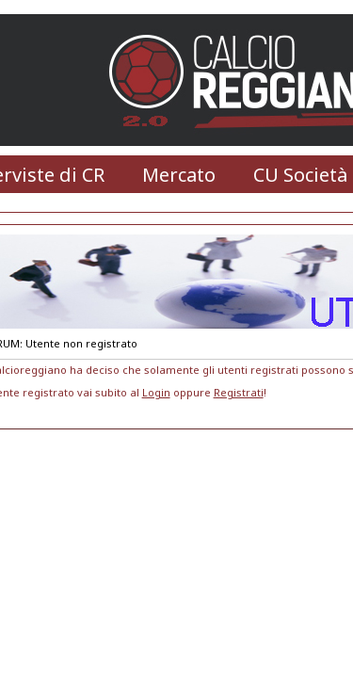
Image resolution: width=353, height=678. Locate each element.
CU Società (300, 174)
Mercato (179, 174)
